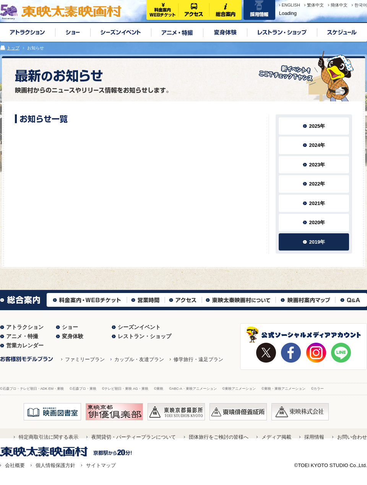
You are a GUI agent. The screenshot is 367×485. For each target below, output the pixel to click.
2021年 (317, 203)
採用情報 (314, 437)
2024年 (317, 145)
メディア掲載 (276, 437)
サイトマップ (101, 465)
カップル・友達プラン (139, 359)
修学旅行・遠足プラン (198, 359)
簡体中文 (339, 5)
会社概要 (15, 465)
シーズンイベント (139, 327)
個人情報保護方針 (55, 465)
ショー (70, 327)
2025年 (317, 126)
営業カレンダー (25, 345)
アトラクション (25, 327)
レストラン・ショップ (144, 336)
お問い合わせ (352, 437)
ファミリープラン (85, 359)
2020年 (317, 222)
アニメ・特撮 (22, 336)
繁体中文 (315, 5)
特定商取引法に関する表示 (48, 437)
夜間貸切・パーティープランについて (133, 437)
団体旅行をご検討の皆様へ (218, 437)
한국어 (360, 5)
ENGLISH (291, 5)
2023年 (317, 165)
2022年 (317, 184)
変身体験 (72, 336)
